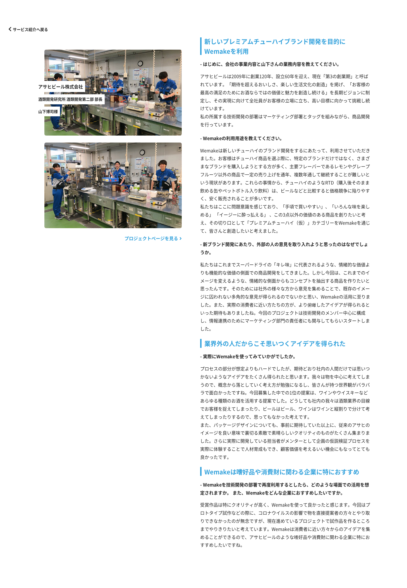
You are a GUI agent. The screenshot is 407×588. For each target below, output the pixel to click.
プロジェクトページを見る (153, 238)
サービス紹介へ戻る (28, 29)
